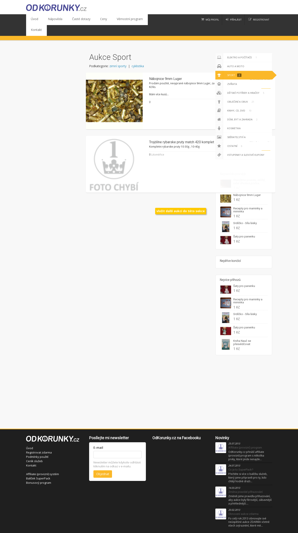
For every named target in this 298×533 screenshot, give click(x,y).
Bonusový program (38, 472)
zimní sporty (117, 55)
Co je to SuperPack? (240, 458)
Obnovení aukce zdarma (243, 503)
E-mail (98, 437)
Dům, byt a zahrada (237, 108)
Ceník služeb (34, 450)
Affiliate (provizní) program (245, 436)
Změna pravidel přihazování (245, 481)
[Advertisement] (149, 383)
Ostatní (229, 135)
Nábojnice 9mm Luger (247, 184)
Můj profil (212, 19)
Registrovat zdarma (39, 442)
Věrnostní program (112, 20)
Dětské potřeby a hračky (240, 82)
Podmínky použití (37, 446)
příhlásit (236, 19)
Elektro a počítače (236, 46)
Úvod (32, 20)
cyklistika (138, 55)
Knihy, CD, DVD (234, 99)
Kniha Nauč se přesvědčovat (242, 331)
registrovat (261, 19)
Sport (228, 64)
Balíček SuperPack (38, 467)
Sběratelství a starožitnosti (234, 126)
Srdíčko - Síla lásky (245, 212)
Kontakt (136, 20)
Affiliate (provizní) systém (42, 463)
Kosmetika (228, 117)
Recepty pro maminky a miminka (247, 199)
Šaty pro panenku (244, 225)
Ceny (90, 20)
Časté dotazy (71, 20)
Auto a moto (229, 55)
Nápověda (49, 20)
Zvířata (226, 73)
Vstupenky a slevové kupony (239, 144)
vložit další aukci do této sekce (180, 200)
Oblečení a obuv (235, 91)
